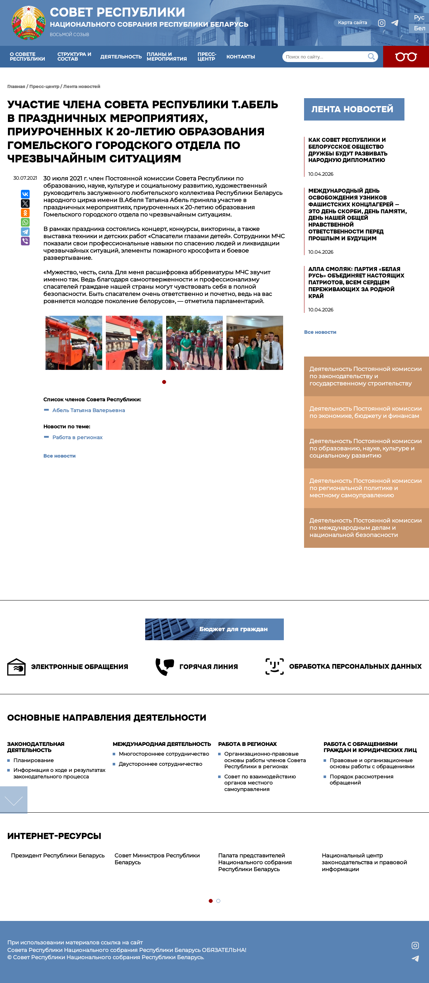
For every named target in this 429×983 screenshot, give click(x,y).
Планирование (33, 760)
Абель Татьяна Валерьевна (88, 410)
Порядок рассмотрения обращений (361, 779)
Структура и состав (74, 56)
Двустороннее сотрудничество (160, 764)
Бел (419, 28)
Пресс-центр (207, 56)
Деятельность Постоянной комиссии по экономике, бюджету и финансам (365, 412)
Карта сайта (352, 22)
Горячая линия (197, 667)
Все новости (59, 456)
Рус (419, 17)
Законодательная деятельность (35, 747)
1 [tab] (164, 382)
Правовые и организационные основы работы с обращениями (372, 763)
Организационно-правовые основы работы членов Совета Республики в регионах (265, 760)
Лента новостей (81, 86)
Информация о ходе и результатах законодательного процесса (59, 773)
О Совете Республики (27, 56)
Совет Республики (149, 17)
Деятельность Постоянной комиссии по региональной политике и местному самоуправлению (365, 488)
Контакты (240, 57)
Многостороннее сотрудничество (164, 754)
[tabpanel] (73, 344)
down (13, 800)
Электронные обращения (67, 667)
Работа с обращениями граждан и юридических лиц (370, 747)
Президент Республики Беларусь (57, 855)
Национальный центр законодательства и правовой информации (364, 862)
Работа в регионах (77, 437)
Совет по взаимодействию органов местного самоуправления (260, 782)
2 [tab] (219, 901)
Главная (16, 86)
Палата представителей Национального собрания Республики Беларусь (255, 862)
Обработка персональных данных (343, 666)
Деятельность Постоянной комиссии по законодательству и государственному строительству (365, 376)
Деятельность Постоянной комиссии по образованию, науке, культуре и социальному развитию (365, 448)
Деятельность (121, 57)
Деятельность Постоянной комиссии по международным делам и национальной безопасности (365, 527)
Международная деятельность (162, 744)
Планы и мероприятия (167, 56)
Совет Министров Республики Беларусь (157, 859)
